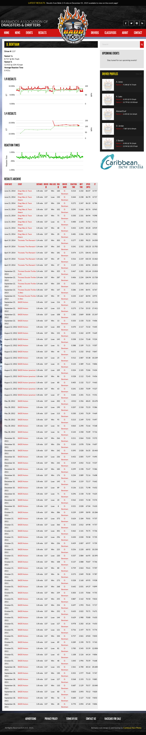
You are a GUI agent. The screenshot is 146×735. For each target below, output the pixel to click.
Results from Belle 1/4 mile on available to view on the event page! (82, 3)
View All (139, 74)
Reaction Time (73, 185)
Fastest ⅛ (8, 56)
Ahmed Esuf (121, 111)
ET (95, 184)
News (17, 33)
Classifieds (110, 33)
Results (42, 33)
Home (6, 33)
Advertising (30, 719)
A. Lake (119, 96)
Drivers (95, 33)
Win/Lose (52, 184)
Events (29, 33)
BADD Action (23, 302)
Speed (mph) (88, 185)
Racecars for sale (113, 719)
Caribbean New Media (132, 728)
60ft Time (81, 185)
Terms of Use (71, 719)
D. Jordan (120, 126)
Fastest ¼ (8, 62)
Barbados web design (99, 728)
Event (20, 184)
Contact (138, 33)
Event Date (8, 184)
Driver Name (64, 185)
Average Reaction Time (13, 67)
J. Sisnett (119, 140)
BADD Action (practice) (27, 370)
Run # (58, 185)
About (125, 33)
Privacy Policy (51, 719)
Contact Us (91, 719)
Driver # (46, 185)
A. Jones (119, 82)
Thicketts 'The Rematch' (27, 240)
